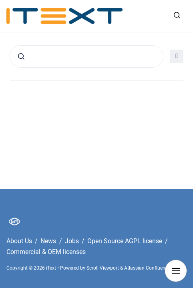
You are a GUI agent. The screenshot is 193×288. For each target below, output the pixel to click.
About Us (20, 241)
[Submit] (21, 56)
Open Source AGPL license (125, 241)
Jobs (72, 241)
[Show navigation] (176, 271)
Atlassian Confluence (147, 268)
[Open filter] (176, 56)
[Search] (86, 56)
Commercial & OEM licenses (46, 252)
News (49, 241)
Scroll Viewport (103, 268)
